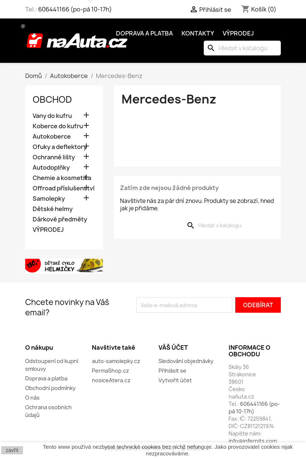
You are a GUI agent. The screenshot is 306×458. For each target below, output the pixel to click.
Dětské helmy (53, 209)
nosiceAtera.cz (111, 380)
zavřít (12, 450)
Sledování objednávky (186, 360)
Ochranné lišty (54, 157)
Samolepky (49, 199)
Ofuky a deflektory (60, 147)
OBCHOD (52, 99)
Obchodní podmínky (50, 387)
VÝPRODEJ (48, 230)
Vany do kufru (52, 116)
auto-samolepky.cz (116, 360)
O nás (32, 397)
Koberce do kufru (58, 126)
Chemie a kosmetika (62, 178)
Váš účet (173, 347)
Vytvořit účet (175, 380)
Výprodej (238, 33)
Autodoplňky (51, 168)
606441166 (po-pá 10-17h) (75, 9)
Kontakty (198, 33)
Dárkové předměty (60, 219)
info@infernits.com (253, 440)
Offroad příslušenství (63, 188)
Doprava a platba (144, 33)
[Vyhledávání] (242, 48)
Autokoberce (52, 136)
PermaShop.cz (110, 370)
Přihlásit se (172, 370)
